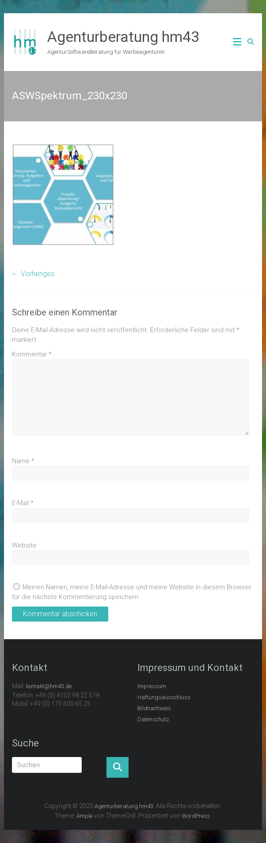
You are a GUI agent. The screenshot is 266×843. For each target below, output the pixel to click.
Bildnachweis (154, 708)
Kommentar (32, 354)
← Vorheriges (33, 274)
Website (24, 545)
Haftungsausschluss (163, 697)
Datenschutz (153, 719)
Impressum (151, 686)
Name (23, 461)
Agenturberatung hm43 (123, 36)
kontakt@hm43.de (49, 686)
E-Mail (23, 503)
